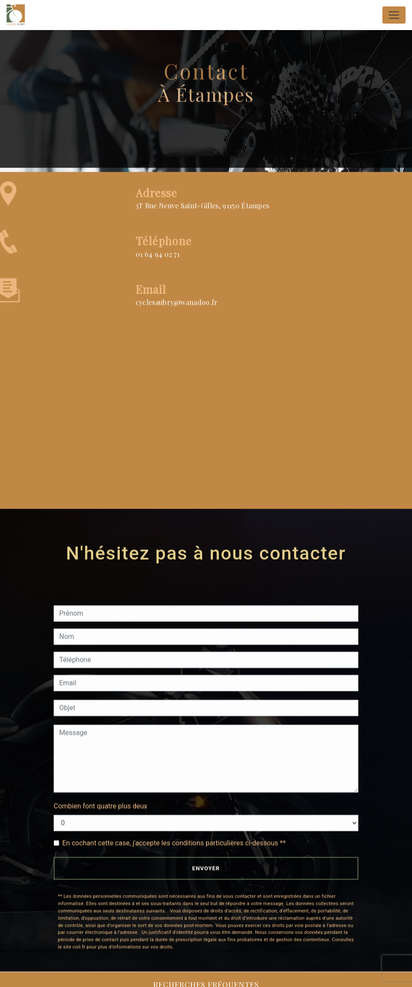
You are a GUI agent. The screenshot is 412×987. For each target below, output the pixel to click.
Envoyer (206, 868)
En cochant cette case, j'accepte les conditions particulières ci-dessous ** (174, 843)
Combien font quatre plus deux (100, 806)
